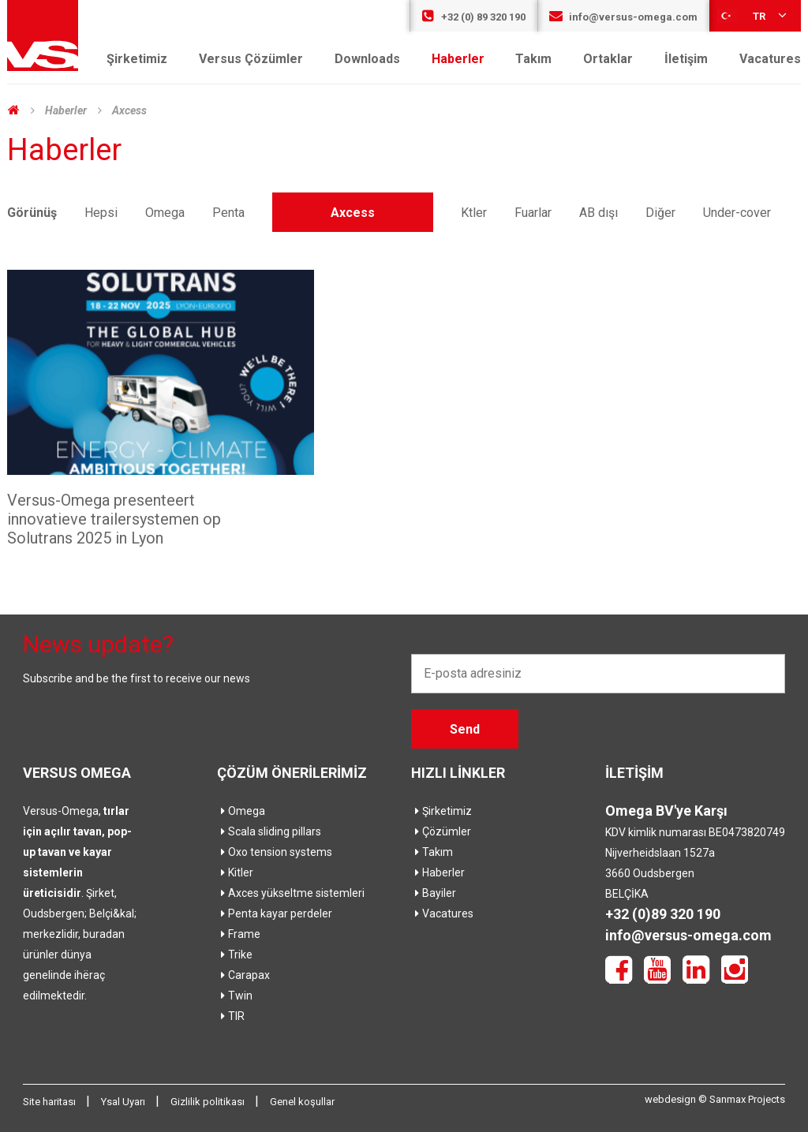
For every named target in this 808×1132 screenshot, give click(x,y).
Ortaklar (608, 58)
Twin (234, 995)
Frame (238, 934)
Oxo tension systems (274, 852)
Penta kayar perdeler (274, 913)
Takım (533, 58)
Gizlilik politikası (208, 1102)
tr (753, 15)
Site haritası (50, 1102)
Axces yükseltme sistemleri (291, 893)
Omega (241, 811)
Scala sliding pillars (269, 831)
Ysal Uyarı (124, 1102)
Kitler (235, 872)
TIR (231, 1016)
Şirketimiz (137, 58)
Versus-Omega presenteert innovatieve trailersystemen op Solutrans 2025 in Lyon (114, 519)
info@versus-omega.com (623, 17)
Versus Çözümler (251, 58)
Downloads (367, 58)
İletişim (686, 58)
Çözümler (441, 831)
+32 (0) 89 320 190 (473, 17)
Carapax (243, 975)
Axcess (129, 110)
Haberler (458, 58)
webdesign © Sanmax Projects (715, 1099)
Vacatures (770, 58)
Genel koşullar (302, 1102)
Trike (234, 954)
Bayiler (433, 893)
